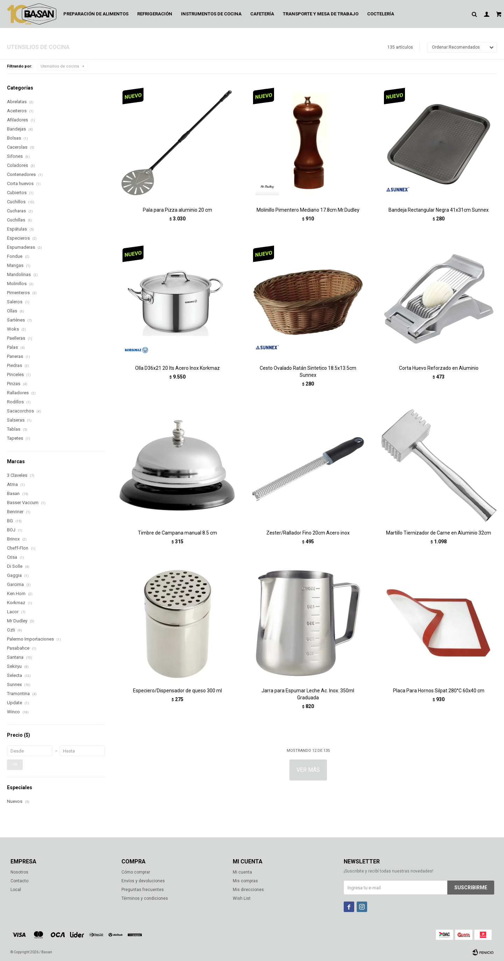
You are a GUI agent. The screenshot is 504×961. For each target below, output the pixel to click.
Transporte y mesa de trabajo (320, 13)
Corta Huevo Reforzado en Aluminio (438, 368)
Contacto (19, 880)
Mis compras (245, 880)
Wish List (242, 898)
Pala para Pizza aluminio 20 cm (177, 210)
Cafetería (262, 13)
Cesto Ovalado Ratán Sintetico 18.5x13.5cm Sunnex (308, 371)
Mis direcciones (248, 889)
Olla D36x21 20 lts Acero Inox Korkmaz (177, 368)
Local (15, 889)
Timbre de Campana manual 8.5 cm (177, 533)
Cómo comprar (135, 872)
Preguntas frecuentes (142, 889)
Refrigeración (154, 13)
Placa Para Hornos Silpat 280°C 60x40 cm (438, 690)
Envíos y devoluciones (143, 880)
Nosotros (19, 872)
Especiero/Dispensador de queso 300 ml (177, 690)
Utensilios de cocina (60, 66)
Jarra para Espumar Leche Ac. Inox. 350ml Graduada (307, 694)
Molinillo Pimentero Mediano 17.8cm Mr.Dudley (308, 210)
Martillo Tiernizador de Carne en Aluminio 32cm (438, 533)
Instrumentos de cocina (211, 13)
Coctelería (380, 13)
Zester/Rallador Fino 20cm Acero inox (308, 533)
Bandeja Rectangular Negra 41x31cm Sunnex (438, 210)
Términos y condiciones (144, 898)
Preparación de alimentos (95, 13)
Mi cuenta (242, 872)
